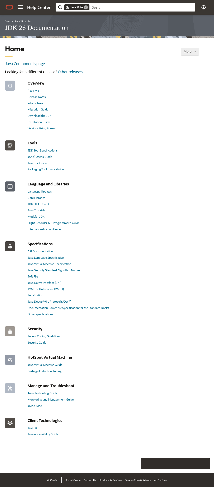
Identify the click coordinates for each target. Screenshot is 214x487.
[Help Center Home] (39, 7)
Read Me (33, 91)
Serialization (35, 295)
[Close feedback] (146, 463)
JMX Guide (35, 406)
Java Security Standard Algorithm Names (54, 270)
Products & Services (110, 480)
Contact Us (90, 480)
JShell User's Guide (40, 157)
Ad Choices (160, 480)
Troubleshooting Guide (42, 393)
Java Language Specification (46, 258)
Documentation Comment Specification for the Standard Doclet (68, 308)
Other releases (70, 71)
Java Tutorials (36, 210)
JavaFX (32, 428)
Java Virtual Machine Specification (49, 264)
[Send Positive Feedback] (204, 463)
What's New (35, 103)
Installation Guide (39, 122)
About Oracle (73, 480)
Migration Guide (38, 109)
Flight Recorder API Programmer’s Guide (53, 223)
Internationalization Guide (44, 229)
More (190, 51)
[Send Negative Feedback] (193, 463)
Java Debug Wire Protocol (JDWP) (49, 301)
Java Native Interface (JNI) (44, 283)
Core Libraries (36, 198)
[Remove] (86, 7)
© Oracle (52, 480)
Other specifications (40, 314)
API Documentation (40, 251)
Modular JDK (36, 216)
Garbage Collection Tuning (44, 371)
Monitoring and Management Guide (51, 399)
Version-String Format (42, 128)
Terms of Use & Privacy (138, 480)
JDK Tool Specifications (43, 150)
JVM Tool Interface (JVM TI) (46, 289)
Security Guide (37, 342)
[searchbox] (142, 7)
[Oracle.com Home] (9, 7)
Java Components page (25, 63)
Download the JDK (39, 116)
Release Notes (37, 97)
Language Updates (40, 191)
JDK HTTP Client (38, 204)
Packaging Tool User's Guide (46, 169)
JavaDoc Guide (37, 163)
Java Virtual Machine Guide (45, 365)
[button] (20, 7)
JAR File (33, 276)
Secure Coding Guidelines (44, 336)
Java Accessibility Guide (43, 434)
